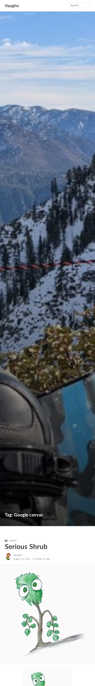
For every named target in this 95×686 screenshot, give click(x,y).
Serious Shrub (26, 546)
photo (11, 540)
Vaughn (12, 5)
